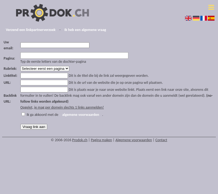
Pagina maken (101, 140)
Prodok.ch (79, 140)
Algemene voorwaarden (133, 140)
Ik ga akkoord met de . (65, 114)
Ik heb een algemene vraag (85, 29)
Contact (161, 140)
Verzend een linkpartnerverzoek (31, 29)
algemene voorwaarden (80, 114)
